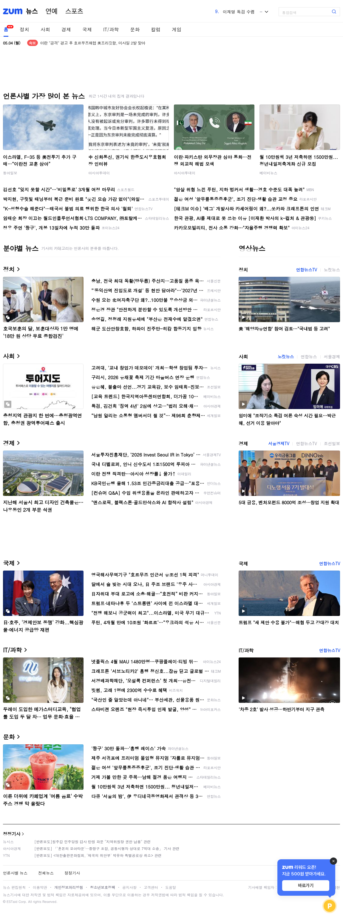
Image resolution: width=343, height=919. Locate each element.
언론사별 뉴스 (15, 873)
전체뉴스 (46, 873)
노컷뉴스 (332, 270)
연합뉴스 (309, 356)
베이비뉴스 (268, 172)
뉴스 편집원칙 (14, 887)
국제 (87, 29)
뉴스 (32, 11)
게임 (176, 29)
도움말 (170, 887)
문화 (135, 29)
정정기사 (11, 834)
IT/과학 (111, 29)
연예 (52, 11)
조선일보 (332, 443)
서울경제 (332, 356)
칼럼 (155, 29)
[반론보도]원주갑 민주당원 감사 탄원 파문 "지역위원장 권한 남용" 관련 (92, 841)
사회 (45, 29)
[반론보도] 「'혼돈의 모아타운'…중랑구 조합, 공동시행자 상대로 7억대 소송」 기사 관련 (107, 848)
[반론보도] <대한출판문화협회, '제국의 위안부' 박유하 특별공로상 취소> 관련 (98, 855)
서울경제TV (278, 443)
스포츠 (74, 11)
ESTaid (12, 901)
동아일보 (10, 172)
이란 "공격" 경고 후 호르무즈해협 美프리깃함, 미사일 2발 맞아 (92, 43)
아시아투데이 (99, 172)
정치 (24, 29)
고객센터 (151, 887)
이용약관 (40, 887)
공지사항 (129, 887)
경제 (66, 29)
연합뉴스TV (306, 270)
